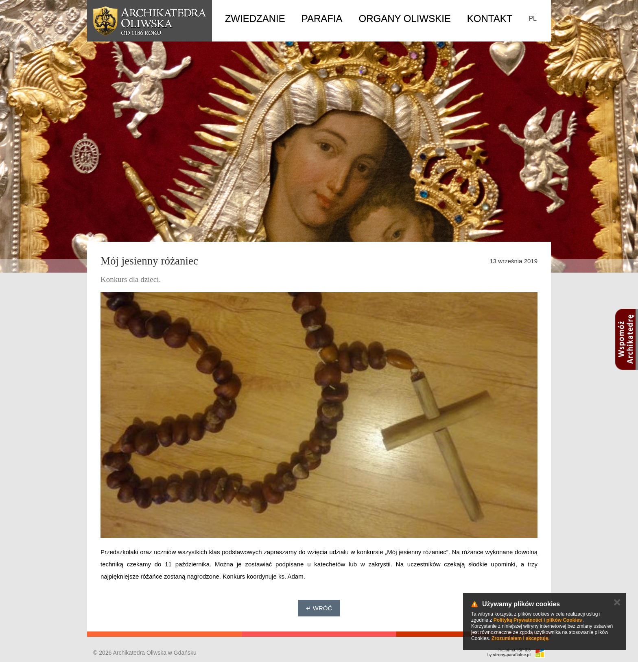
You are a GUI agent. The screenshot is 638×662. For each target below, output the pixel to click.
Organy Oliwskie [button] (405, 18)
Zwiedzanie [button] (255, 18)
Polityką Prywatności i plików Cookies (538, 620)
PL (533, 18)
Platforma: (514, 650)
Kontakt (490, 18)
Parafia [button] (322, 18)
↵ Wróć (319, 608)
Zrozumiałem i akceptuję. (521, 638)
